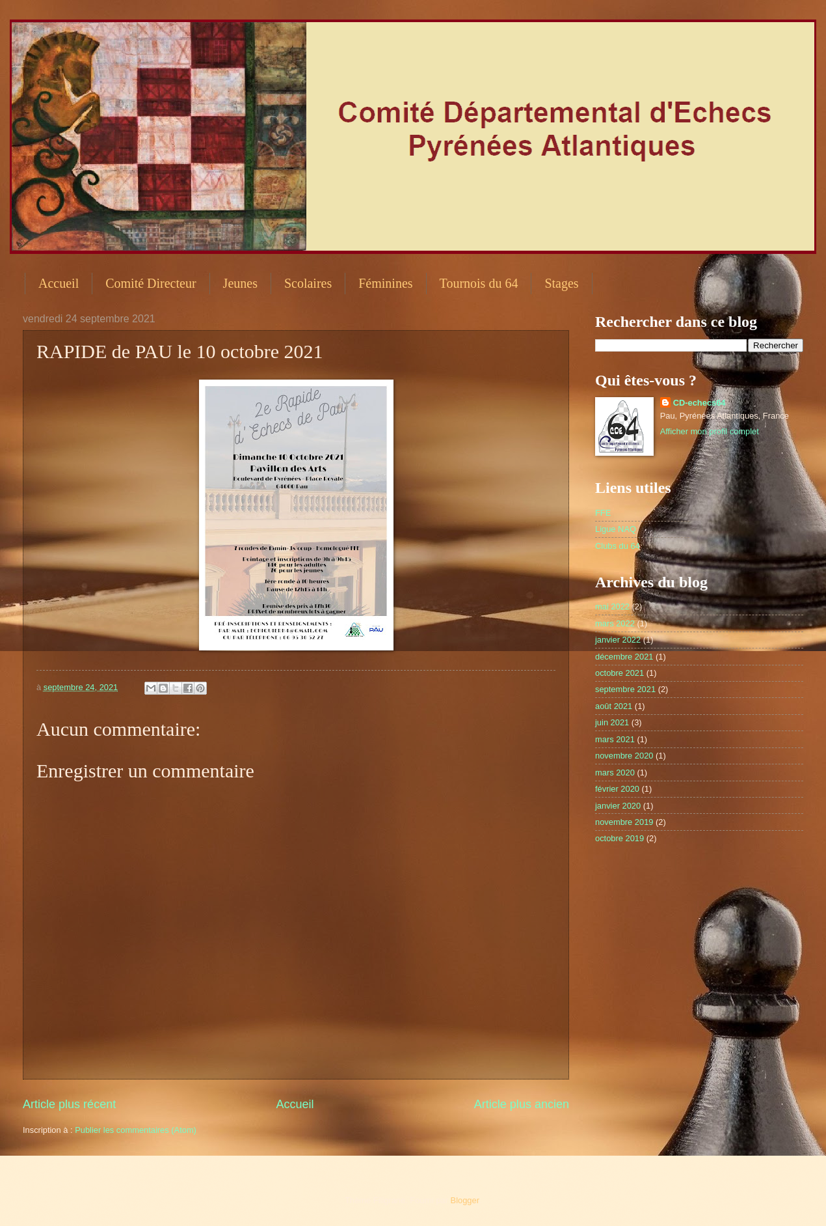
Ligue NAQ (615, 529)
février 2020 (617, 789)
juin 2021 (612, 722)
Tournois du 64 (479, 283)
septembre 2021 (625, 689)
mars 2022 (615, 623)
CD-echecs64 (699, 403)
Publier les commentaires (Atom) (135, 1130)
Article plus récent (69, 1104)
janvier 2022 (618, 640)
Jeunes (240, 283)
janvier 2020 (618, 806)
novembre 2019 (624, 822)
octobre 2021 (619, 673)
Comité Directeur (150, 283)
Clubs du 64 (617, 546)
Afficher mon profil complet (709, 431)
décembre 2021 (624, 657)
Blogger (465, 1200)
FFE (603, 513)
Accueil (58, 283)
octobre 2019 (619, 838)
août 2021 (613, 706)
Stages (561, 283)
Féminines (385, 283)
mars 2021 (615, 739)
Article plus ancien (521, 1104)
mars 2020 (615, 772)
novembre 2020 (624, 755)
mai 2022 (612, 606)
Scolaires (308, 283)
